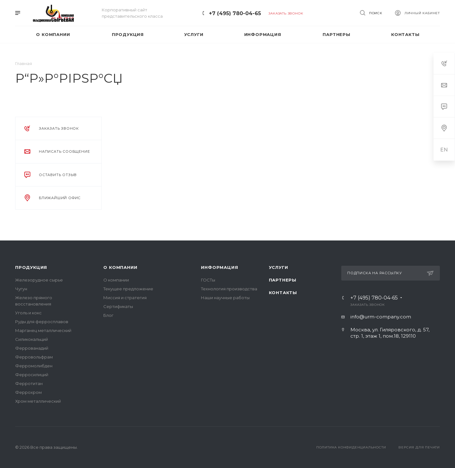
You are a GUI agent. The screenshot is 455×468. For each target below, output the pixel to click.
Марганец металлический (43, 330)
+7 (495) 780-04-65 (235, 13)
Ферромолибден (33, 365)
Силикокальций (31, 339)
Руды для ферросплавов (41, 321)
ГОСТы (208, 279)
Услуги (278, 267)
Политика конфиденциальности (351, 447)
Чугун (21, 288)
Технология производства (229, 288)
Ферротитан (29, 383)
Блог (108, 315)
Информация (219, 267)
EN (444, 150)
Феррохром (28, 392)
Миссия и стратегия (125, 297)
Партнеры (282, 279)
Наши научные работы (225, 297)
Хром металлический (38, 401)
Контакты (283, 292)
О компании (120, 267)
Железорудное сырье (39, 279)
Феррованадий (31, 348)
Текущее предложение (128, 288)
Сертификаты (118, 306)
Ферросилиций (31, 374)
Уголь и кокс (28, 312)
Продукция (31, 267)
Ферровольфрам (34, 356)
